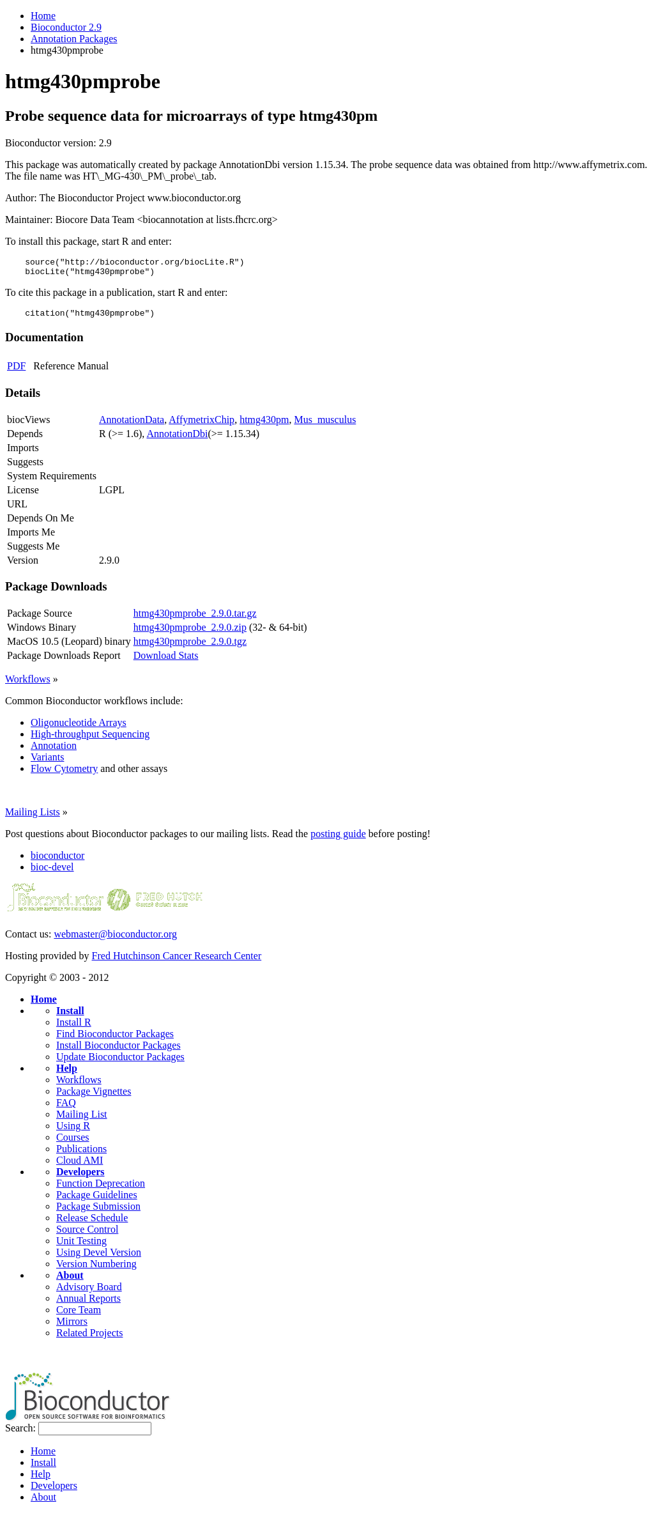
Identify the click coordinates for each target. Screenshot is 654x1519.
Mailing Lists (32, 817)
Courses (72, 1142)
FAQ (66, 1108)
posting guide (338, 839)
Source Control (87, 1235)
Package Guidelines (96, 1200)
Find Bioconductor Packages (115, 1039)
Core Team (78, 1315)
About (70, 1281)
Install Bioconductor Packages (118, 1050)
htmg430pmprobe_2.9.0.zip (190, 633)
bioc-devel (52, 872)
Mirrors (71, 1327)
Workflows (27, 684)
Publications (81, 1154)
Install (70, 1016)
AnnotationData (131, 425)
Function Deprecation (100, 1189)
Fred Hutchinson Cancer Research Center (177, 961)
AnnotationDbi (177, 439)
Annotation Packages (74, 38)
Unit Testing (81, 1246)
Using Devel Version (98, 1258)
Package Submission (98, 1212)
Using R (73, 1131)
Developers (80, 1177)
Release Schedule (92, 1223)
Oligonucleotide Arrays (78, 728)
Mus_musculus (325, 425)
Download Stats (166, 661)
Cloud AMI (79, 1165)
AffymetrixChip (201, 425)
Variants (47, 762)
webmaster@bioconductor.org (115, 939)
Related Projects (89, 1338)
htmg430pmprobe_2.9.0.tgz (190, 647)
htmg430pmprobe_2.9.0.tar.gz (195, 618)
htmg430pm (264, 425)
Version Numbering (96, 1269)
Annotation (54, 751)
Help (66, 1073)
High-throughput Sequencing (90, 739)
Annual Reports (88, 1304)
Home (43, 15)
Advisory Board (89, 1292)
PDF (16, 371)
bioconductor (57, 861)
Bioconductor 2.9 (66, 27)
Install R (73, 1027)
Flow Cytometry (64, 774)
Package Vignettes (93, 1096)
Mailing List (81, 1119)
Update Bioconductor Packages (120, 1062)
